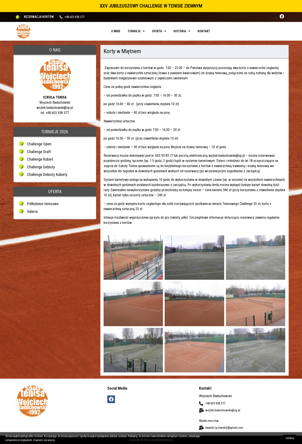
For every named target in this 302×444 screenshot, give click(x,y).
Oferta (159, 31)
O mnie (115, 31)
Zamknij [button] (289, 438)
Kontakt (204, 31)
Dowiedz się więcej (44, 440)
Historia (181, 31)
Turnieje (136, 31)
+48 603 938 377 (74, 17)
